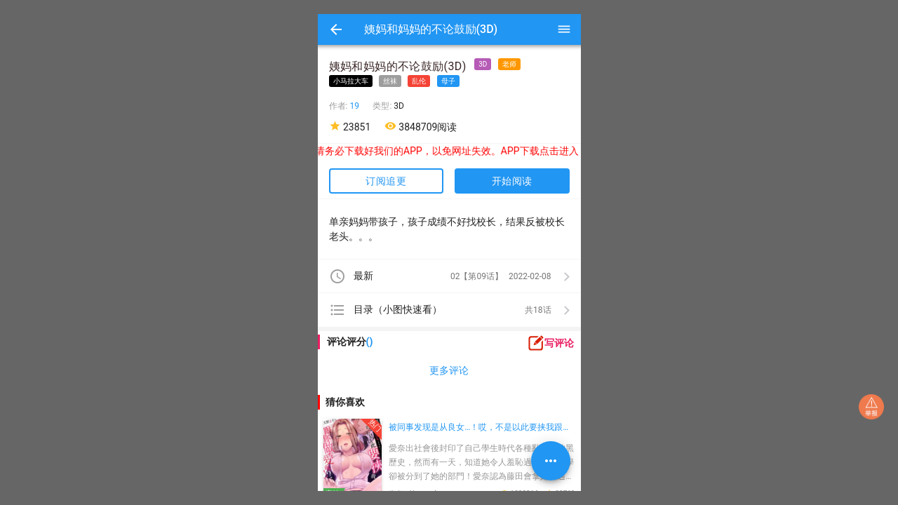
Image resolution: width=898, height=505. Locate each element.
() (369, 341)
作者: (339, 106)
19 (354, 106)
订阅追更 (386, 181)
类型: (383, 106)
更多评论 (449, 370)
